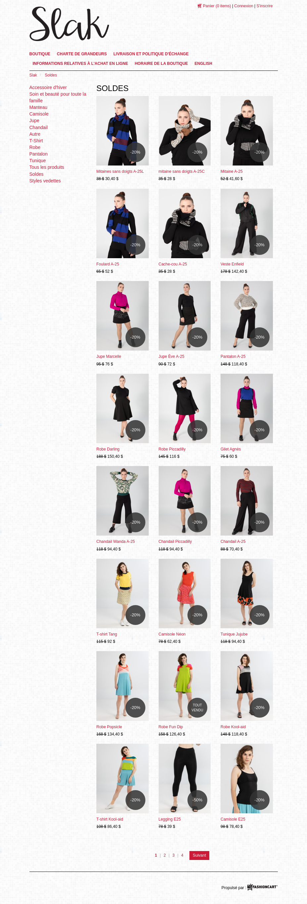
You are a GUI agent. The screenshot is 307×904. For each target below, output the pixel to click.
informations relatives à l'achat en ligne (80, 63)
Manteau (38, 107)
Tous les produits (46, 167)
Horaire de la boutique (161, 63)
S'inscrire (265, 6)
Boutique (39, 54)
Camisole (39, 114)
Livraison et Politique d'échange (151, 54)
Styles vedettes (45, 180)
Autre (34, 134)
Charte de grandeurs (82, 54)
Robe (34, 147)
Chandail (38, 127)
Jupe (34, 120)
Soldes (36, 174)
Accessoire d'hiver (48, 87)
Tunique (37, 160)
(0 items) (217, 6)
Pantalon (38, 154)
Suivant (199, 855)
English (203, 63)
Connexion (243, 6)
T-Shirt (36, 140)
